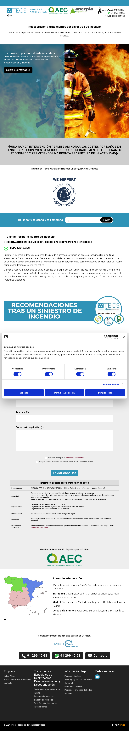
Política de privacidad (39, 528)
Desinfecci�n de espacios (45, 703)
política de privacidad (75, 458)
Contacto (8, 683)
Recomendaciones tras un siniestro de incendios (45, 698)
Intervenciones (40, 707)
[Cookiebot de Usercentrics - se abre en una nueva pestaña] (106, 337)
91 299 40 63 (118, 9)
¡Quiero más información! (18, 70)
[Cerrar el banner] (124, 337)
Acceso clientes (116, 15)
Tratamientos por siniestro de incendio (47, 691)
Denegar (24, 393)
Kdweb (122, 725)
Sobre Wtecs (9, 676)
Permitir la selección (64, 393)
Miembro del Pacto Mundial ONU (18, 679)
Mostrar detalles (111, 384)
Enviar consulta (64, 473)
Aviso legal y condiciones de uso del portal (78, 681)
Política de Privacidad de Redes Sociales (78, 692)
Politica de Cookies (72, 676)
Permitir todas (105, 393)
